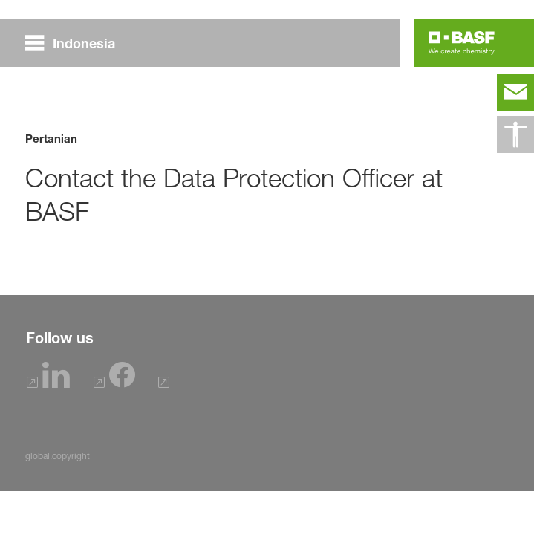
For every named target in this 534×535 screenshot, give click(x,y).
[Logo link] (461, 43)
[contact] (515, 92)
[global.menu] (76, 43)
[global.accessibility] (515, 134)
